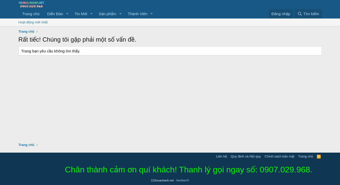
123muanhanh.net (170, 180)
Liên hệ (221, 156)
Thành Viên (137, 14)
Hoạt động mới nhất (33, 22)
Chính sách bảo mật (280, 156)
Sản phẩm (107, 14)
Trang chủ (31, 14)
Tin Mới (81, 14)
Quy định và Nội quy (246, 156)
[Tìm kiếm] (308, 13)
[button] (67, 13)
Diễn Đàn (55, 14)
